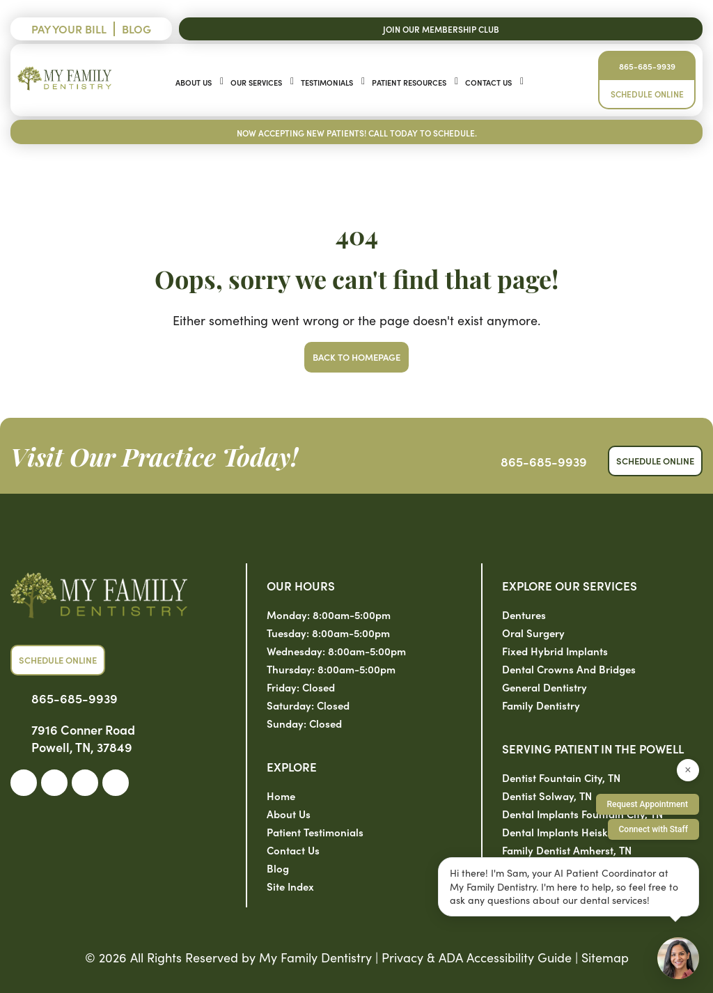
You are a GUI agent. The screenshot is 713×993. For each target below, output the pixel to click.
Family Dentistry (541, 705)
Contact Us (488, 82)
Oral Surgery (533, 632)
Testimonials (327, 82)
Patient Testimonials (315, 831)
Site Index (290, 886)
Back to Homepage (356, 356)
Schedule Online (647, 94)
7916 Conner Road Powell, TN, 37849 (83, 738)
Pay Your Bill (69, 28)
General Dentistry (544, 687)
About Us (193, 82)
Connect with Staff (654, 829)
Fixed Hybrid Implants (555, 650)
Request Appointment (647, 804)
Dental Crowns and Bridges (569, 669)
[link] (23, 782)
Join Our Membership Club (441, 29)
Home (281, 795)
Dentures (524, 614)
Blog (136, 28)
